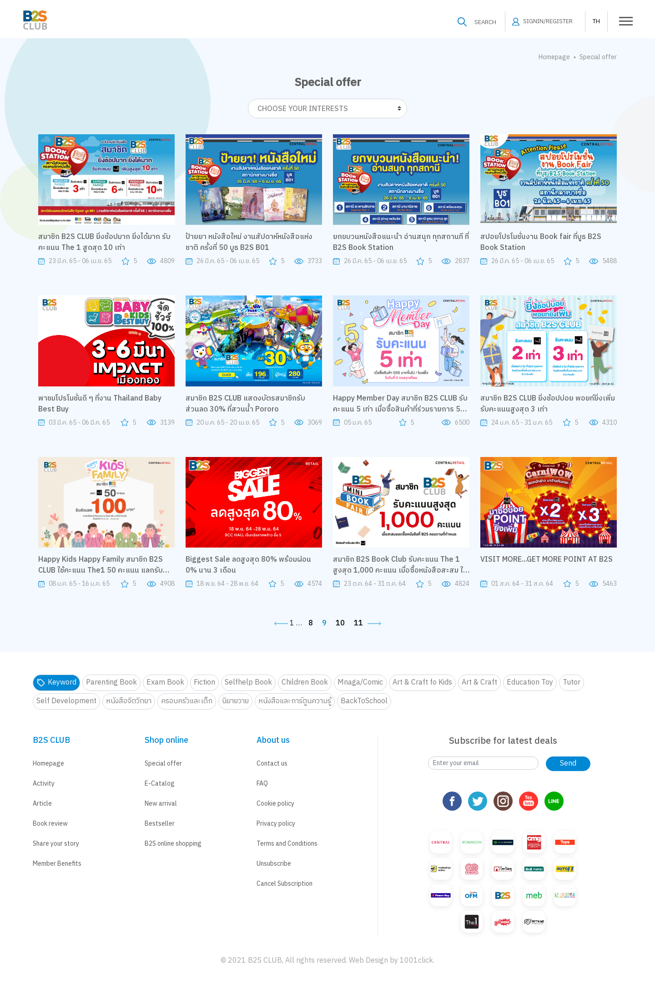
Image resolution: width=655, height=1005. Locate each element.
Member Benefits (57, 863)
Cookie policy (275, 803)
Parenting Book (111, 682)
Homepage (554, 57)
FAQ (262, 783)
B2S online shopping (173, 843)
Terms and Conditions (287, 843)
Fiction (204, 682)
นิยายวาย (235, 701)
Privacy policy (276, 823)
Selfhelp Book (248, 682)
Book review (50, 823)
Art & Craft (479, 682)
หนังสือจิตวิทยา (128, 701)
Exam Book (165, 682)
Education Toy (530, 682)
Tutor (571, 682)
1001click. (417, 960)
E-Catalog (160, 783)
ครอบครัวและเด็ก (186, 701)
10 (340, 623)
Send (568, 763)
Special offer (163, 763)
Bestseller (160, 823)
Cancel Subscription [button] (284, 883)
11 (358, 623)
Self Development (66, 701)
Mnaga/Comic (360, 682)
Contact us (272, 763)
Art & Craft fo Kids (422, 682)
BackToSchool (364, 701)
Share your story (56, 843)
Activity (44, 783)
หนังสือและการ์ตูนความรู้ (294, 701)
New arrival (161, 803)
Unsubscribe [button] (274, 863)
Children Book (305, 682)
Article (42, 803)
